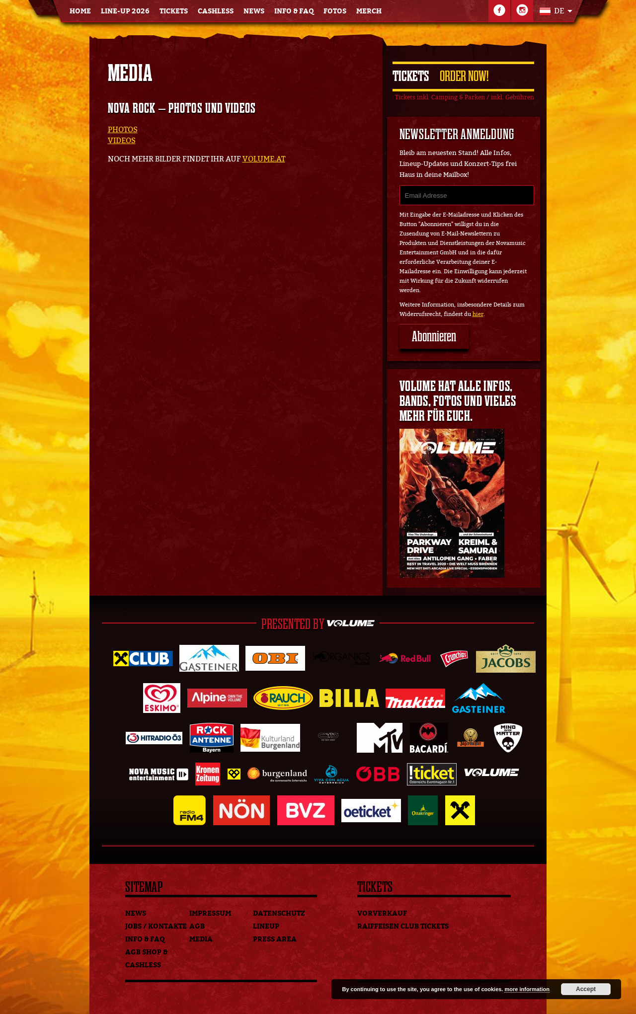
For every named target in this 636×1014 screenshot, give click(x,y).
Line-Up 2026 (125, 11)
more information (526, 989)
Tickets (173, 11)
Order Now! (464, 76)
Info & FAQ (294, 11)
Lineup (266, 926)
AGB (197, 926)
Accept (586, 989)
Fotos (334, 11)
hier (478, 314)
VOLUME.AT (263, 159)
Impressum (210, 913)
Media (201, 939)
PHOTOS (123, 129)
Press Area (275, 939)
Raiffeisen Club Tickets (403, 926)
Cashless (216, 11)
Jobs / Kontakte (156, 926)
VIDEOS (122, 140)
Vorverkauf (382, 913)
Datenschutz (279, 913)
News (253, 11)
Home (80, 11)
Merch (369, 11)
